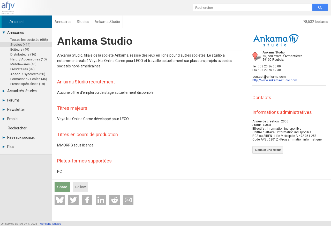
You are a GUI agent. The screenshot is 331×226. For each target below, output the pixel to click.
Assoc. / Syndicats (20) (27, 74)
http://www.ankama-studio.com (274, 80)
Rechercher (17, 128)
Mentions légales (50, 223)
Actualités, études (20, 91)
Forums (11, 100)
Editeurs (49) (19, 49)
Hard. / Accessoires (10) (28, 59)
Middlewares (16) (23, 64)
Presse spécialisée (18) (27, 84)
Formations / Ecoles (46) (28, 79)
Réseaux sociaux (19, 137)
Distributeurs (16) (23, 54)
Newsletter (14, 109)
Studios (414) (20, 44)
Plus (8, 147)
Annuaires (13, 32)
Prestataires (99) (22, 69)
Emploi (10, 119)
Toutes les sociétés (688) (29, 40)
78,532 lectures (315, 22)
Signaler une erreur (268, 149)
